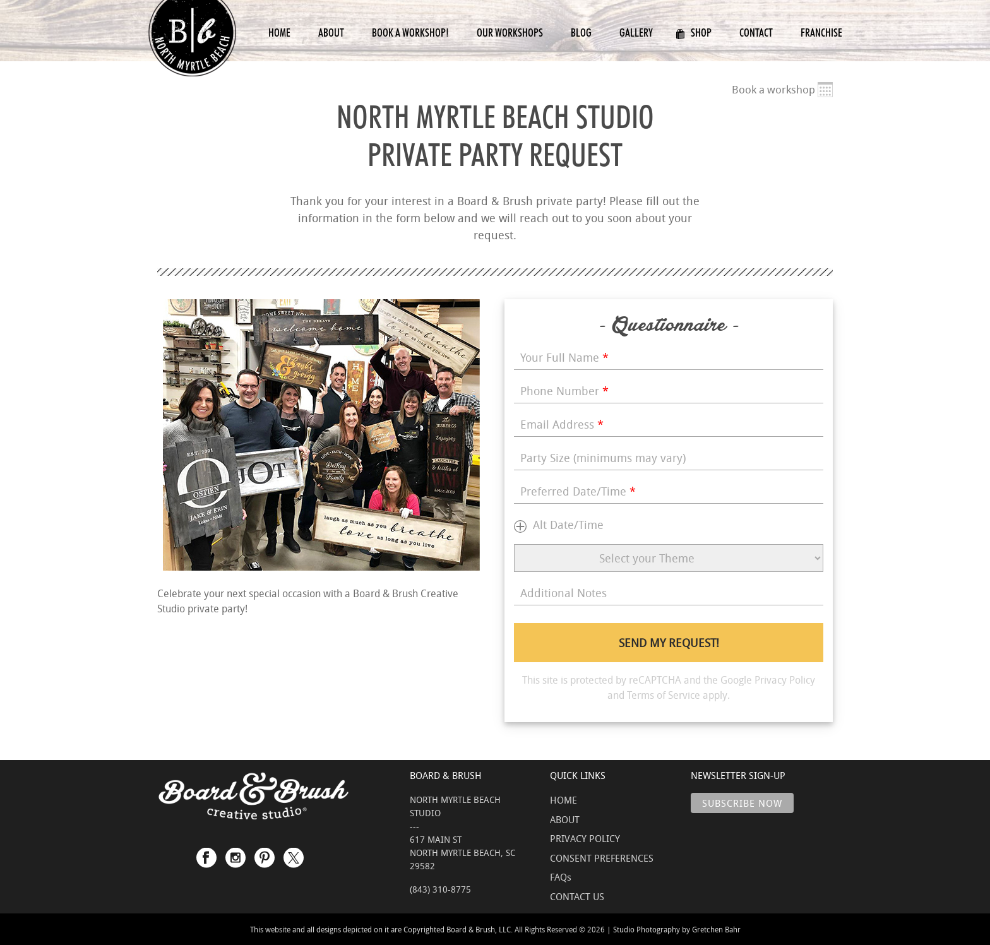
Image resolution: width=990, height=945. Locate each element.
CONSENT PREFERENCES (601, 858)
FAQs (560, 877)
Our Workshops (510, 32)
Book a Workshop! (410, 32)
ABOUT (565, 819)
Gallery (636, 32)
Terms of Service (663, 695)
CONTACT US (577, 896)
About (331, 32)
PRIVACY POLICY (585, 838)
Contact (756, 32)
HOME (563, 799)
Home (279, 32)
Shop (694, 32)
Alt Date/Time (568, 524)
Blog (581, 32)
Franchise (821, 32)
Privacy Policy (784, 680)
